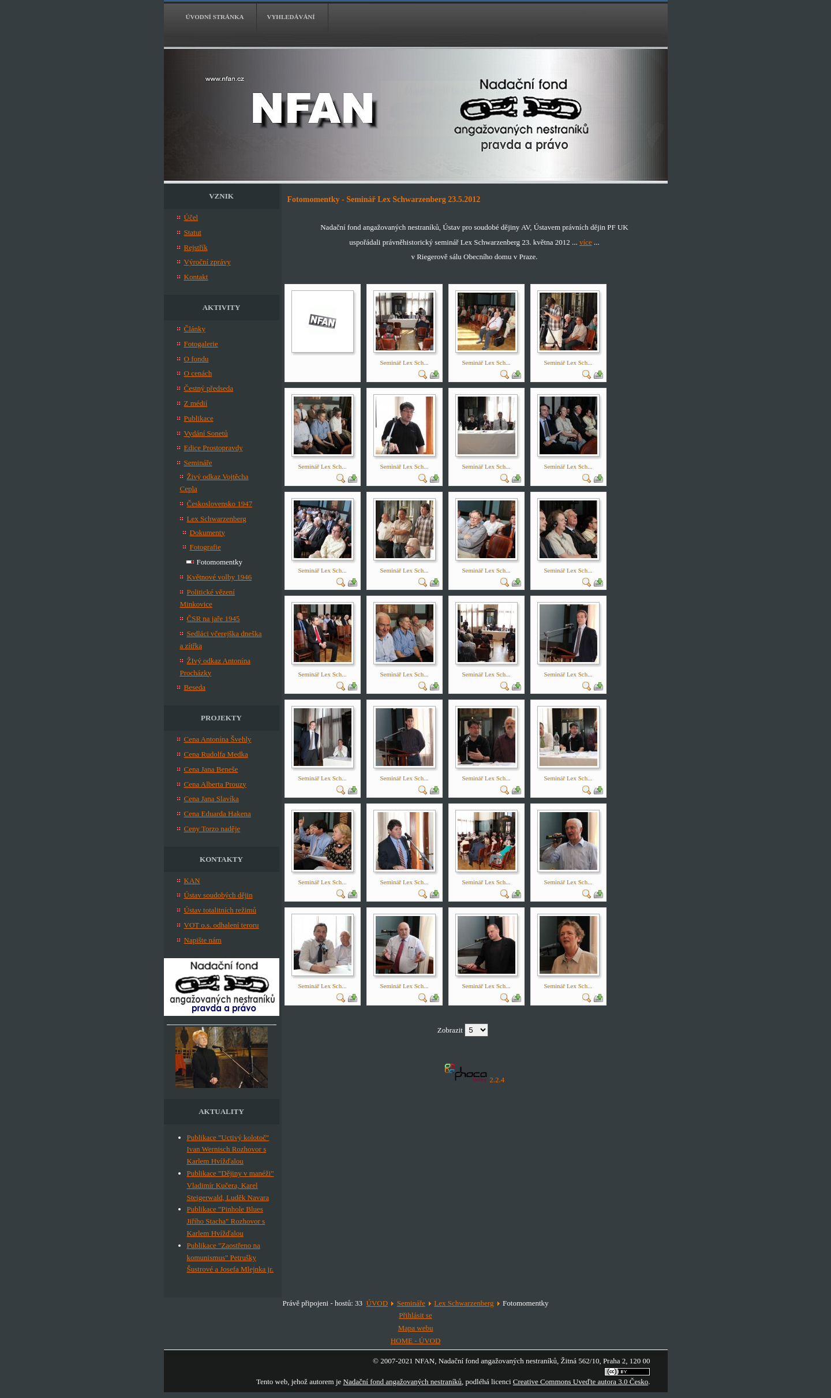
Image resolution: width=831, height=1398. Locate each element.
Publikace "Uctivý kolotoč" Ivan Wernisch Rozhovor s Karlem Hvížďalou (228, 1149)
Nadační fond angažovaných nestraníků (402, 1381)
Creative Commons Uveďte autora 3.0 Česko (580, 1381)
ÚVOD (377, 1303)
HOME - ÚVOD (416, 1340)
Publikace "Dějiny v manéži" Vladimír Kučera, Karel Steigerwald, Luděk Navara (230, 1185)
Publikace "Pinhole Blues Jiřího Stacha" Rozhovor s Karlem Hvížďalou (226, 1221)
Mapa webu (415, 1328)
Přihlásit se (415, 1315)
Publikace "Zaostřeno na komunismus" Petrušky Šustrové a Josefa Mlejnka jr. (230, 1257)
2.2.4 (496, 1079)
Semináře (411, 1303)
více (585, 242)
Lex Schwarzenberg (463, 1303)
